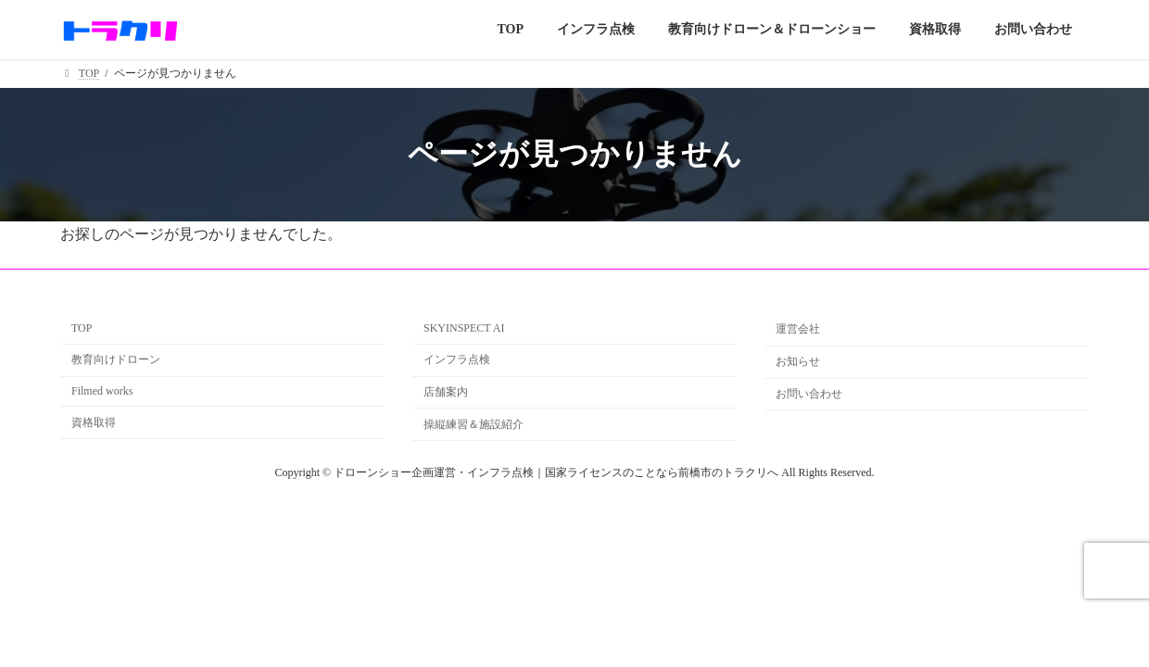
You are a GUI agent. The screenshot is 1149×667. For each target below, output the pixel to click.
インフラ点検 (456, 359)
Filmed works (102, 390)
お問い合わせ (809, 393)
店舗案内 (445, 391)
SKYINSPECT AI (463, 327)
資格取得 (93, 422)
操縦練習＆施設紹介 (473, 424)
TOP (81, 327)
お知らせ (798, 361)
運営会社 (798, 328)
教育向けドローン (115, 359)
